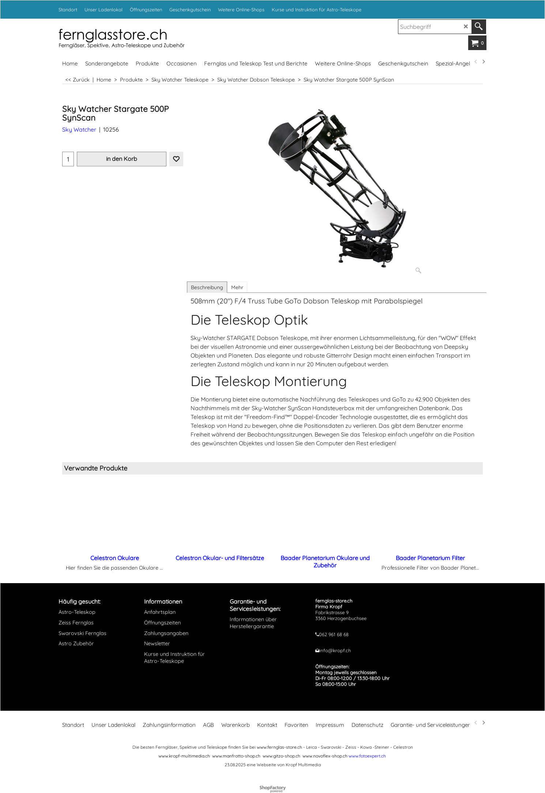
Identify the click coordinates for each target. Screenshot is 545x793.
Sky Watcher (79, 129)
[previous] (476, 61)
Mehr (237, 287)
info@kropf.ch (335, 650)
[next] (483, 61)
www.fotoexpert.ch (367, 756)
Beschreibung (207, 287)
